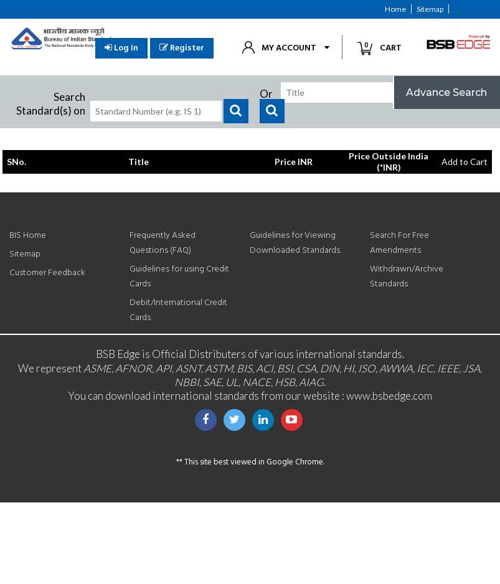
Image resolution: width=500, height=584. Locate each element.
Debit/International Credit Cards (178, 310)
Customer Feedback (419, 26)
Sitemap (430, 9)
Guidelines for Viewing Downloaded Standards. (295, 243)
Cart (384, 47)
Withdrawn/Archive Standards (406, 276)
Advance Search (446, 92)
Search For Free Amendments (399, 243)
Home (395, 9)
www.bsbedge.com (389, 395)
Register (181, 48)
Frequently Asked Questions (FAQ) (163, 243)
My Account (289, 48)
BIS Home (27, 235)
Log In (121, 48)
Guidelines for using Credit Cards (179, 276)
